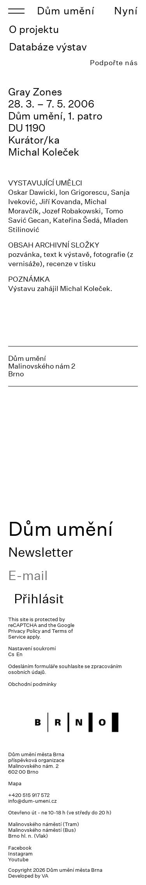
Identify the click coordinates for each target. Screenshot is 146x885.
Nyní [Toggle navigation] (126, 11)
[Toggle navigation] (16, 11)
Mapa (14, 783)
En (19, 654)
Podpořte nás (114, 63)
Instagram (20, 853)
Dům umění (66, 11)
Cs (11, 654)
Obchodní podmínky (32, 684)
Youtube (18, 859)
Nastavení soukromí (32, 648)
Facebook (20, 848)
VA (45, 876)
